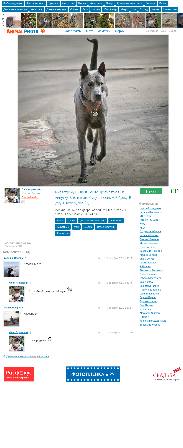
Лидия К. (145, 316)
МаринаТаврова (149, 243)
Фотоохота (68, 3)
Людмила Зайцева (150, 231)
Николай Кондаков (150, 208)
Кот (134, 9)
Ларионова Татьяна (150, 289)
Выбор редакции (13, 3)
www (142, 223)
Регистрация (151, 31)
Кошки (96, 9)
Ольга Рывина (148, 274)
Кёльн (162, 3)
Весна (60, 220)
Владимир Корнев (150, 324)
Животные (96, 3)
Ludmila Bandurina (149, 293)
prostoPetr (145, 309)
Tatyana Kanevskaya (150, 278)
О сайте (172, 31)
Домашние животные (129, 3)
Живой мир (110, 9)
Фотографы (73, 31)
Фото (90, 31)
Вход (163, 31)
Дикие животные (56, 9)
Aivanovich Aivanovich (151, 270)
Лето (85, 9)
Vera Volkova (147, 282)
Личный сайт (29, 197)
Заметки (104, 31)
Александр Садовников (153, 320)
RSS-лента (43, 356)
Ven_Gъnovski (147, 258)
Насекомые (170, 9)
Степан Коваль (148, 262)
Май (76, 227)
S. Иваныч (145, 266)
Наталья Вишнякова (151, 212)
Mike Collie (146, 216)
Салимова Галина (149, 285)
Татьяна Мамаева (149, 239)
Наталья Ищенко (149, 235)
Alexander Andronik (150, 313)
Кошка (155, 9)
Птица (109, 3)
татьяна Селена (148, 254)
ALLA (142, 227)
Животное (36, 9)
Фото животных (35, 3)
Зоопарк (150, 3)
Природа (53, 3)
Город (71, 220)
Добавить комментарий (20, 356)
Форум (119, 31)
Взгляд (144, 9)
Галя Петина (146, 305)
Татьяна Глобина (149, 220)
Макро (124, 9)
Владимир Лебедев (151, 250)
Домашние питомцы (15, 9)
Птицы (82, 3)
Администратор (148, 301)
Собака (74, 9)
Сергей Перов (148, 297)
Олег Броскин (147, 247)
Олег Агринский (31, 189)
